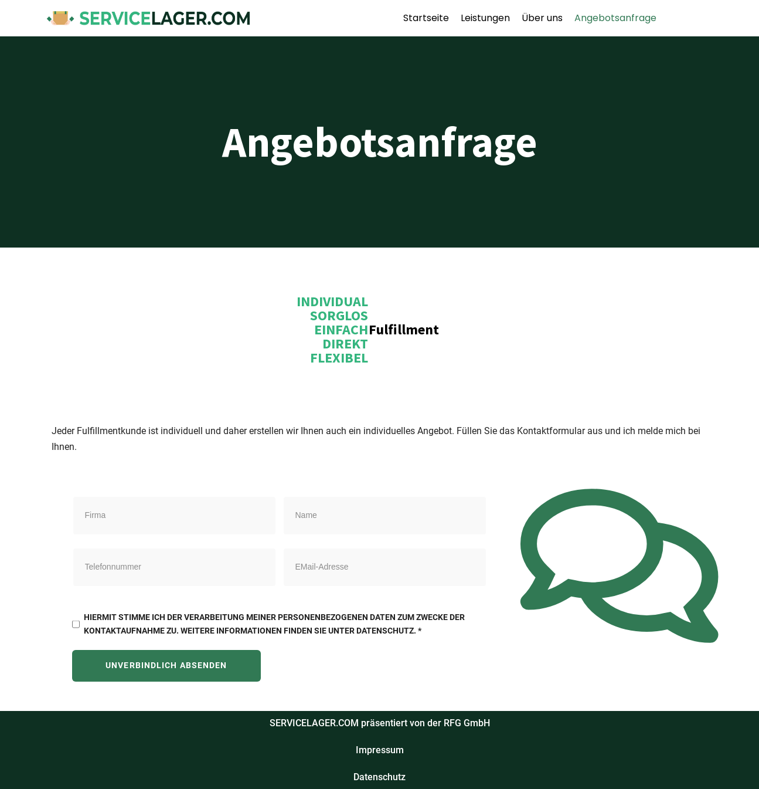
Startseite (426, 18)
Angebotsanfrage (615, 18)
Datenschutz (379, 777)
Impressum (380, 750)
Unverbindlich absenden (166, 666)
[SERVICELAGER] (148, 18)
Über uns (542, 18)
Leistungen (485, 18)
